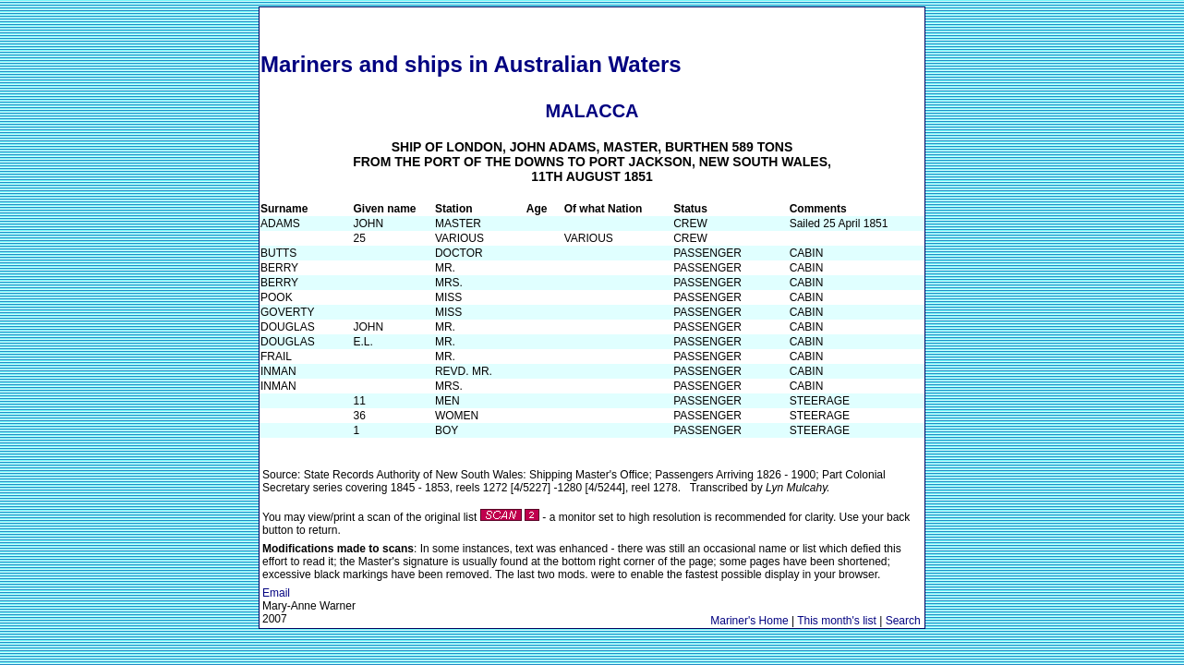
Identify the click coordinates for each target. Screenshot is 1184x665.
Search (903, 620)
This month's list (836, 620)
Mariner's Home (749, 620)
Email (276, 592)
